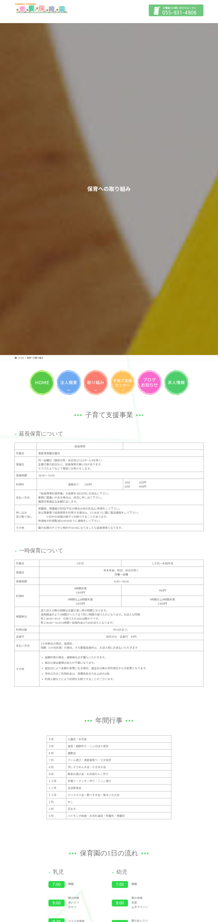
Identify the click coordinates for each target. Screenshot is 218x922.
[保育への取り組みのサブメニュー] (95, 389)
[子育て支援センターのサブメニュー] (122, 389)
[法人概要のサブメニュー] (68, 389)
